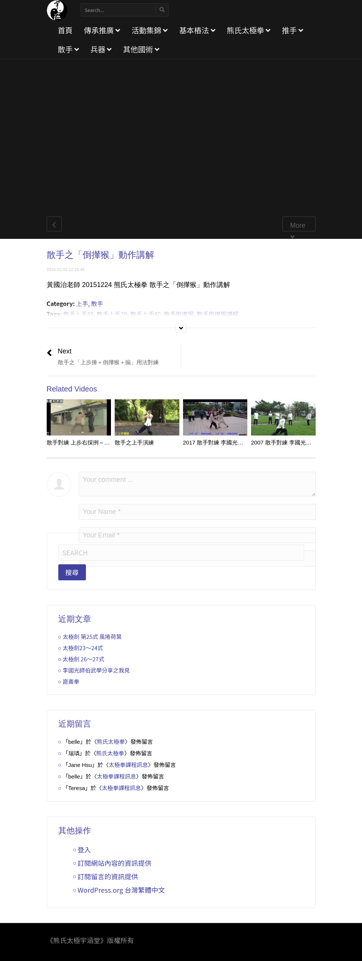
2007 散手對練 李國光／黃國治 (289, 442)
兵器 (101, 49)
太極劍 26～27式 (84, 659)
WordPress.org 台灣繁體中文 (121, 890)
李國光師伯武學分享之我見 (96, 670)
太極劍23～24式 (83, 648)
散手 (68, 49)
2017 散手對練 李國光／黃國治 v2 (225, 442)
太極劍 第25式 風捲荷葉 (92, 636)
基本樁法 (197, 30)
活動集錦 (150, 30)
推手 (292, 30)
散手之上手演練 (134, 442)
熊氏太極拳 (248, 30)
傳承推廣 (102, 30)
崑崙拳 (71, 681)
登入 (84, 849)
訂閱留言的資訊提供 (108, 876)
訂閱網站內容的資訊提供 (115, 863)
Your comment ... (197, 484)
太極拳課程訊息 (128, 764)
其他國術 (141, 49)
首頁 (65, 30)
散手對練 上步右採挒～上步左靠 (87, 442)
